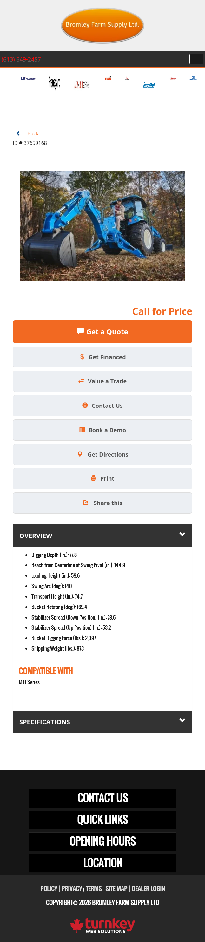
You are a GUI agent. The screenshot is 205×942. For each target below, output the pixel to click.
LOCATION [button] (102, 863)
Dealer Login (148, 888)
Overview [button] (102, 535)
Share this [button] (102, 503)
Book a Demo (102, 430)
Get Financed (102, 357)
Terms (94, 888)
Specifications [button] (102, 721)
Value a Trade (102, 381)
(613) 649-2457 (21, 59)
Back (27, 133)
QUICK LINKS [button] (102, 820)
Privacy (72, 888)
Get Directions (103, 454)
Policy (48, 888)
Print (103, 478)
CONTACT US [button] (102, 798)
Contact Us (102, 405)
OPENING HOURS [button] (102, 841)
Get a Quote (102, 331)
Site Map (116, 888)
